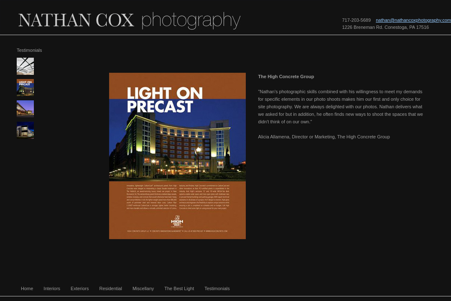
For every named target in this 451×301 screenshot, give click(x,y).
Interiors (51, 288)
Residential (110, 288)
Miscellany (143, 288)
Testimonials (217, 288)
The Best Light (179, 288)
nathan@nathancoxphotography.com (413, 20)
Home (27, 288)
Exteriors (80, 288)
